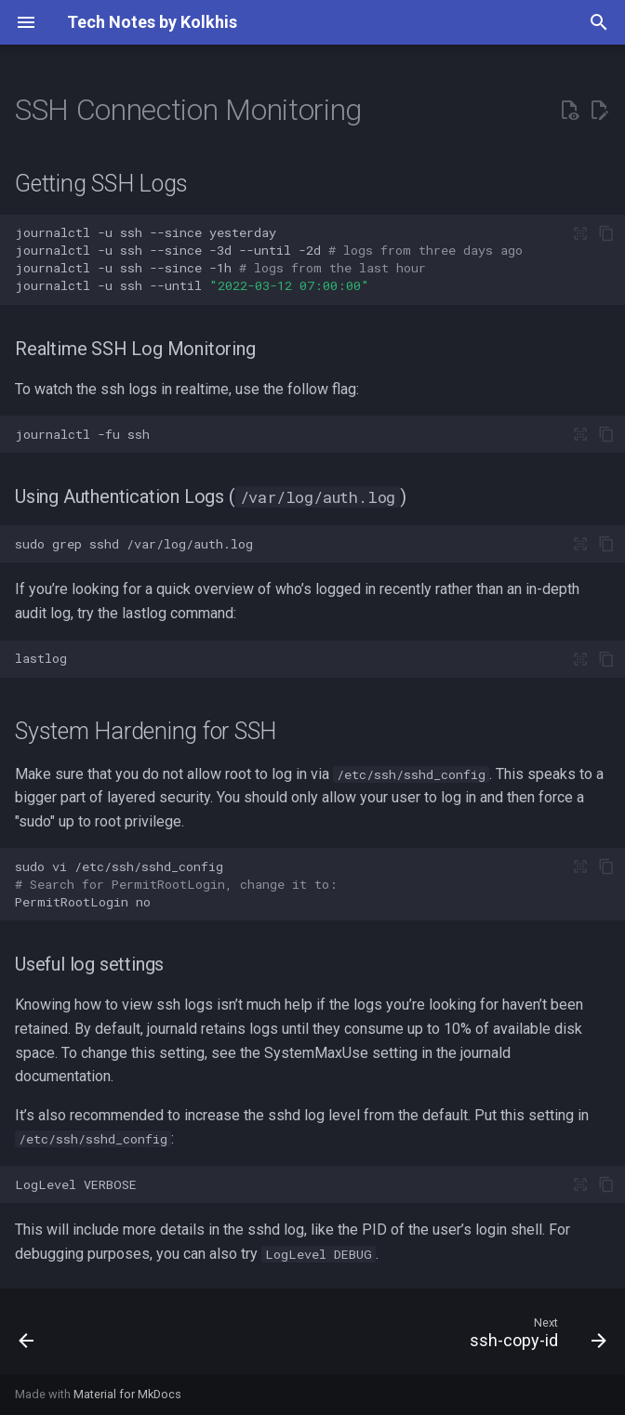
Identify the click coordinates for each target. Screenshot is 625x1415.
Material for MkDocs (127, 1394)
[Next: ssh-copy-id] (534, 1337)
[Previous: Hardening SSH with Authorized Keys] (28, 1337)
